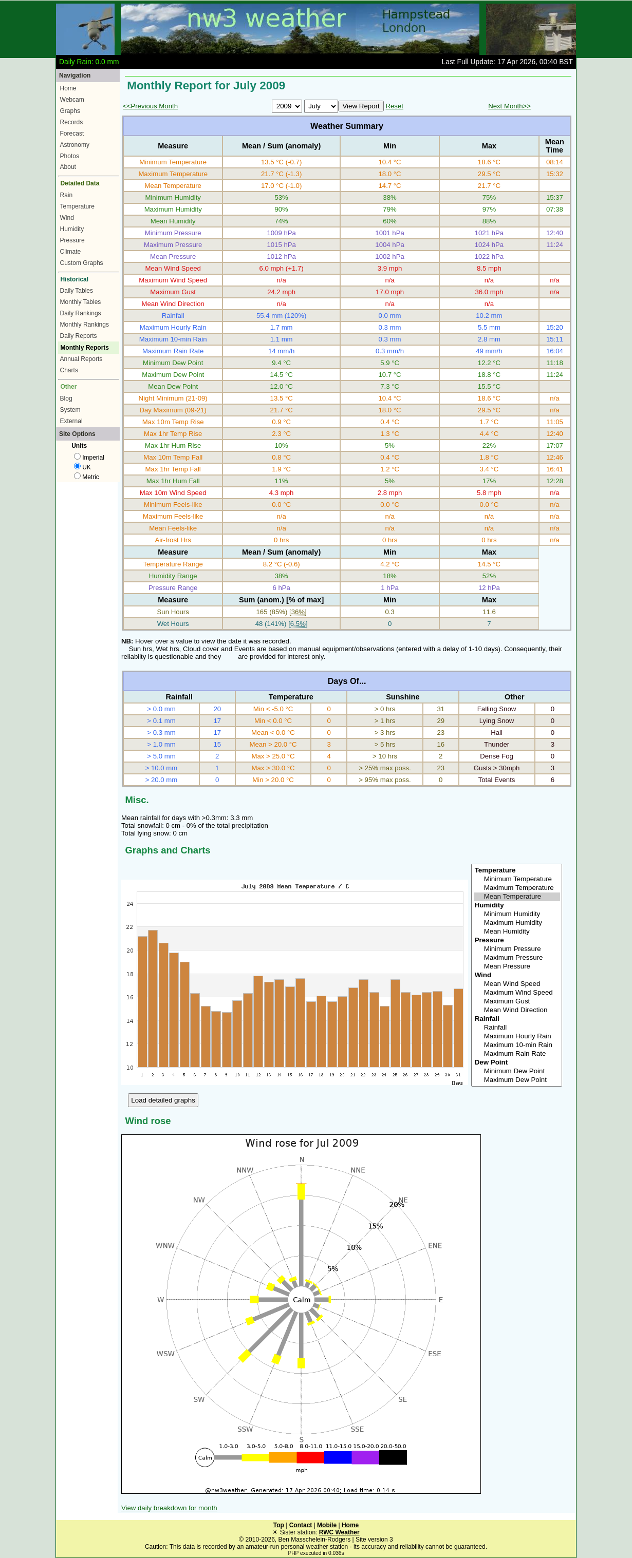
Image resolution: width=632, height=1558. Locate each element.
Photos (69, 156)
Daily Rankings (80, 313)
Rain (66, 195)
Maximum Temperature (517, 888)
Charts (69, 370)
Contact (300, 1525)
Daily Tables (76, 290)
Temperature (77, 206)
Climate (70, 251)
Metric (86, 477)
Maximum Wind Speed (517, 993)
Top (278, 1525)
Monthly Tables (80, 302)
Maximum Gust (517, 1001)
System (70, 409)
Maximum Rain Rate (517, 1054)
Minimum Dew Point (517, 1071)
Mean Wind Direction (517, 1010)
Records (71, 122)
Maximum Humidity (517, 923)
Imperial (89, 457)
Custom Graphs (81, 263)
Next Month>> (509, 106)
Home (68, 88)
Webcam (72, 99)
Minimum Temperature (517, 879)
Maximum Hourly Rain (517, 1036)
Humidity (72, 229)
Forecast (72, 133)
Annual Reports (81, 359)
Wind (67, 217)
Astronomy (74, 144)
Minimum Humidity (517, 914)
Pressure (72, 240)
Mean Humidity (517, 931)
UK (82, 467)
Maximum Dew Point (517, 1080)
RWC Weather (339, 1532)
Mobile (327, 1525)
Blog (66, 398)
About (68, 166)
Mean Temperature (517, 896)
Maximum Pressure (517, 958)
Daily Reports (78, 335)
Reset (394, 106)
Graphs (70, 111)
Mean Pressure (517, 966)
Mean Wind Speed (517, 984)
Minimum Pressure (517, 949)
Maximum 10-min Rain (517, 1045)
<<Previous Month (150, 106)
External (71, 421)
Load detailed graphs (163, 1100)
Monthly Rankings (84, 324)
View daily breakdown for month (169, 1508)
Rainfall (517, 1027)
